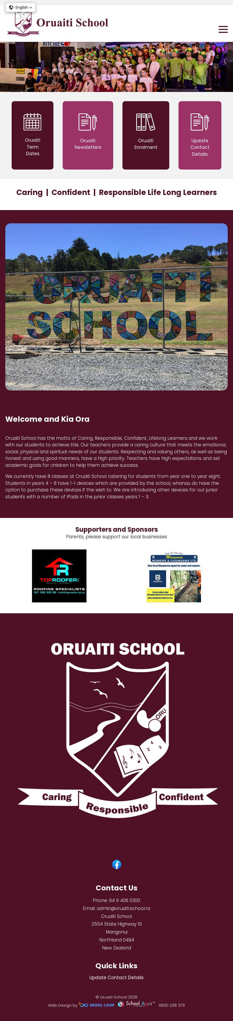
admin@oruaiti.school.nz (123, 908)
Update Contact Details (116, 977)
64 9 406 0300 (124, 900)
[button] (20, 7)
